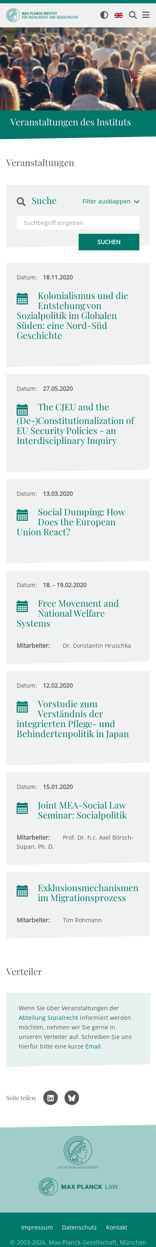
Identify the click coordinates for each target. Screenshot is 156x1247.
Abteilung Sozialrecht (48, 1018)
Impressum (37, 1227)
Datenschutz (79, 1227)
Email (93, 1046)
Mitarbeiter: (33, 645)
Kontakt (116, 1227)
